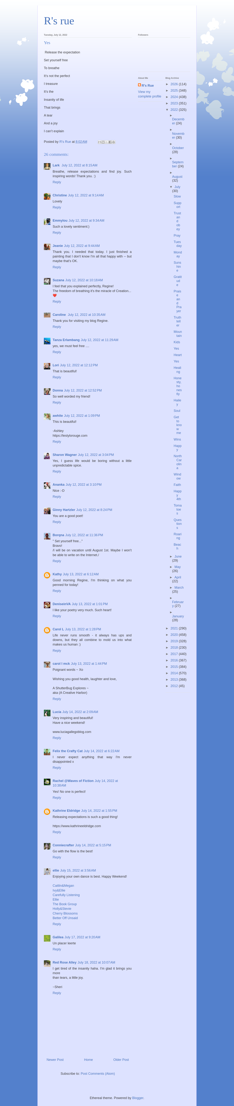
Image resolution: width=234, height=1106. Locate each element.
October (178, 148)
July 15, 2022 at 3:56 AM (78, 870)
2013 (175, 679)
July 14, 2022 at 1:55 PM (99, 810)
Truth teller (177, 321)
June (178, 556)
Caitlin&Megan (63, 885)
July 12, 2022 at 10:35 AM (86, 315)
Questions (178, 524)
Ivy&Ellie (59, 890)
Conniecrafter (63, 845)
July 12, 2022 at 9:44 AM (82, 246)
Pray (177, 235)
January (178, 616)
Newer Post (55, 1060)
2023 (175, 103)
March (179, 587)
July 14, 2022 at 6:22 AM (102, 751)
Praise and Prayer (178, 301)
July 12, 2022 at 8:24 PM (94, 510)
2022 (175, 110)
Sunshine (177, 266)
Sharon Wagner (65, 455)
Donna (58, 390)
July (177, 187)
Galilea (58, 937)
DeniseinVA (62, 604)
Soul (177, 411)
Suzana (58, 280)
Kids (177, 342)
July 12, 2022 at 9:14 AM (86, 195)
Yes (176, 348)
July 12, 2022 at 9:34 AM (86, 220)
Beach (177, 546)
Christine (60, 195)
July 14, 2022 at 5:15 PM (93, 845)
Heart (178, 355)
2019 (175, 641)
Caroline (60, 315)
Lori (56, 365)
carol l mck (61, 663)
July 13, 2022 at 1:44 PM (89, 663)
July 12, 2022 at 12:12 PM (79, 365)
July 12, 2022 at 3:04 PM (96, 455)
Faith (177, 485)
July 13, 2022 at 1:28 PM (83, 629)
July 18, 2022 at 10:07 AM (96, 962)
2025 (175, 90)
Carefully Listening (66, 895)
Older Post (121, 1060)
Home (88, 1060)
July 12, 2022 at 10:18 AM (84, 280)
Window (177, 476)
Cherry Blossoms (65, 913)
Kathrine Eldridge (66, 810)
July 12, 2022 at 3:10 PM (84, 484)
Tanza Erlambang (66, 340)
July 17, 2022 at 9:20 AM (82, 937)
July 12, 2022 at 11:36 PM (84, 535)
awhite (58, 415)
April (177, 577)
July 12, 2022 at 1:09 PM (82, 415)
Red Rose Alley (64, 962)
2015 (175, 667)
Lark (57, 165)
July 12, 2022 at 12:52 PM (83, 390)
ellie (56, 870)
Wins (177, 439)
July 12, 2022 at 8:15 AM (79, 165)
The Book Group (65, 904)
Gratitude (178, 281)
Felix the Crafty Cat (68, 751)
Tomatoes (178, 509)
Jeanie (58, 246)
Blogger (137, 1098)
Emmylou (60, 220)
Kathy (57, 574)
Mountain (178, 334)
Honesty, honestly (178, 386)
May (177, 567)
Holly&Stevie (62, 909)
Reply (57, 182)
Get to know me (178, 425)
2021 (175, 628)
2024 (175, 97)
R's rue (59, 21)
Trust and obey (177, 221)
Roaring (178, 536)
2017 (175, 654)
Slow (177, 196)
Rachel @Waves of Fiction (73, 781)
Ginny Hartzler (64, 510)
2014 (175, 673)
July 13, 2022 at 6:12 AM (81, 574)
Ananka (59, 484)
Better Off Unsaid (65, 918)
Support (177, 205)
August (177, 176)
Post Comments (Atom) (98, 1073)
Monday (178, 254)
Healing (177, 370)
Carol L (58, 629)
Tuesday (178, 244)
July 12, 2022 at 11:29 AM (99, 340)
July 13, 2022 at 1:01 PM (90, 604)
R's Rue (148, 85)
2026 (175, 84)
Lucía (57, 712)
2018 (175, 647)
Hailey (177, 402)
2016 (175, 660)
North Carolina (178, 462)
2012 (175, 686)
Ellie (56, 899)
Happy (178, 448)
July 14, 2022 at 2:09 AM (80, 712)
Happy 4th (178, 495)
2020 (175, 635)
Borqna (58, 535)
